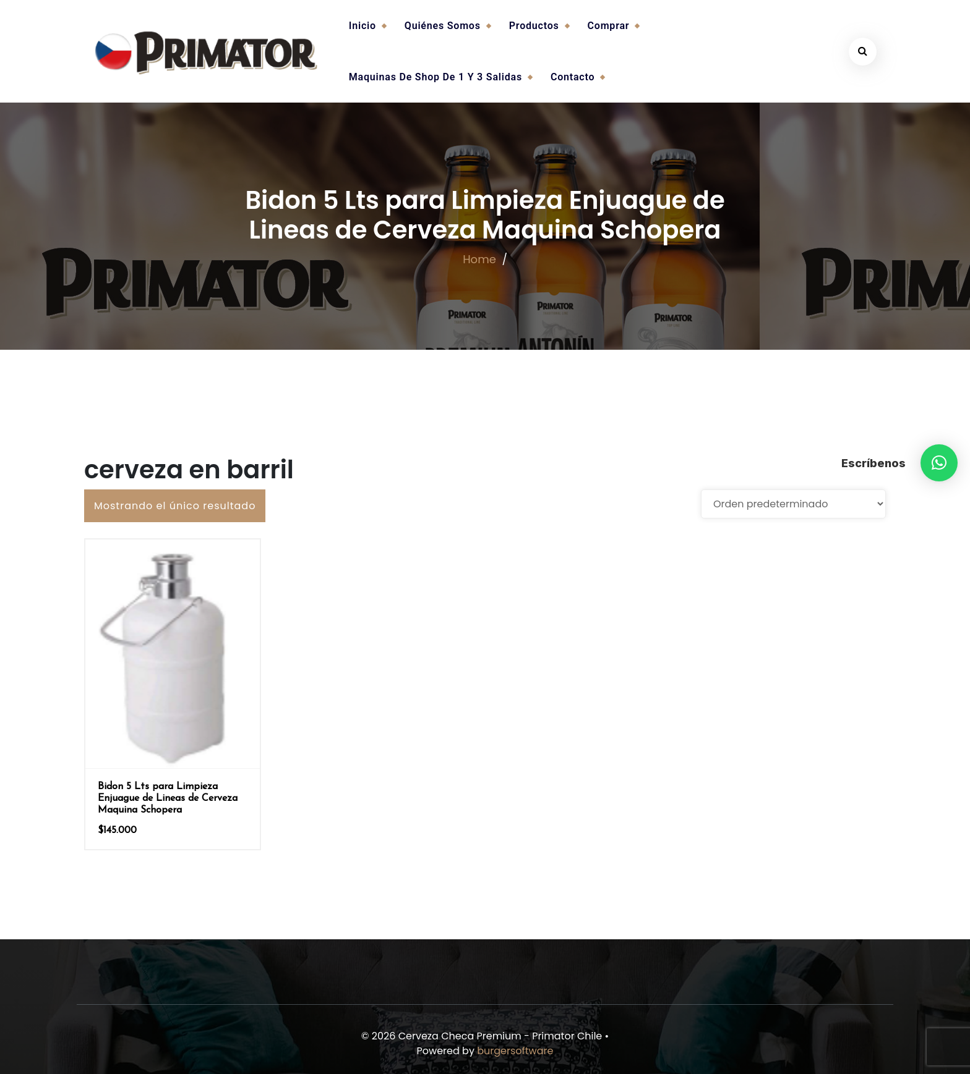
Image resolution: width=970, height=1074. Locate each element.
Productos (534, 26)
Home (479, 259)
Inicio (362, 26)
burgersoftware (515, 1051)
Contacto (572, 77)
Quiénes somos (443, 26)
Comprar (609, 26)
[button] (939, 462)
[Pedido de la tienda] (793, 503)
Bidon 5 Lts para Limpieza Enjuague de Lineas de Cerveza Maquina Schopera (168, 798)
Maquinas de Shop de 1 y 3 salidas (435, 77)
